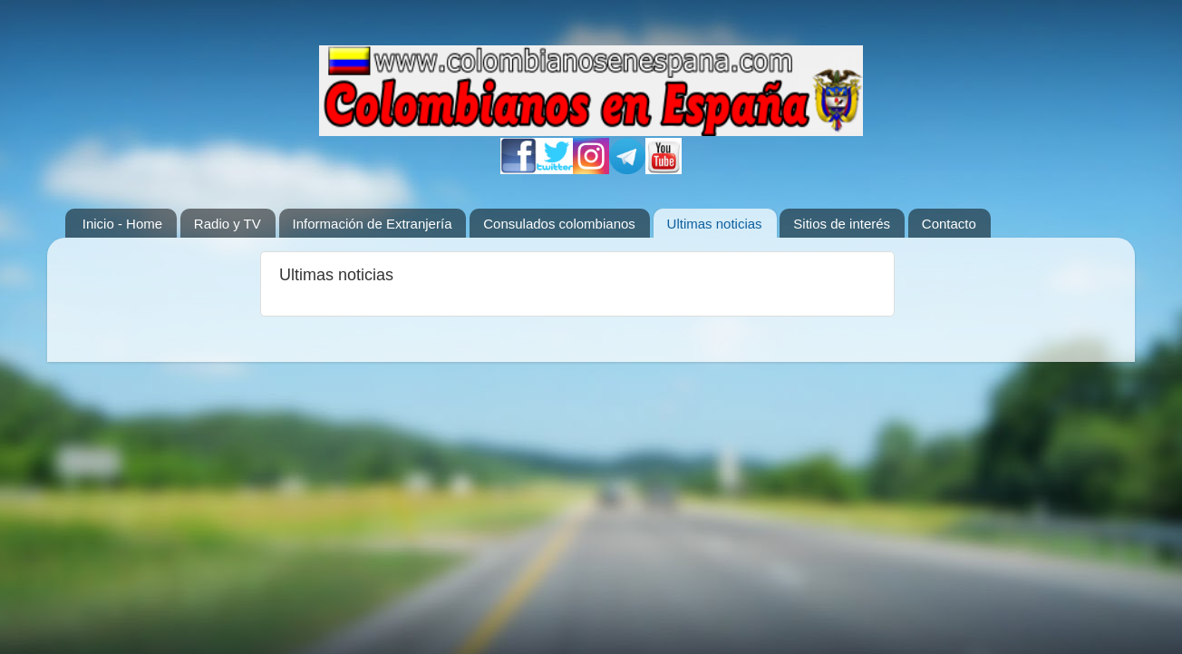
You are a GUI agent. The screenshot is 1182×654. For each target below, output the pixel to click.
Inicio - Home (122, 223)
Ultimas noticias (714, 223)
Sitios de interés (841, 223)
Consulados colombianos (559, 223)
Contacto (949, 223)
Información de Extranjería (372, 223)
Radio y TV (227, 223)
